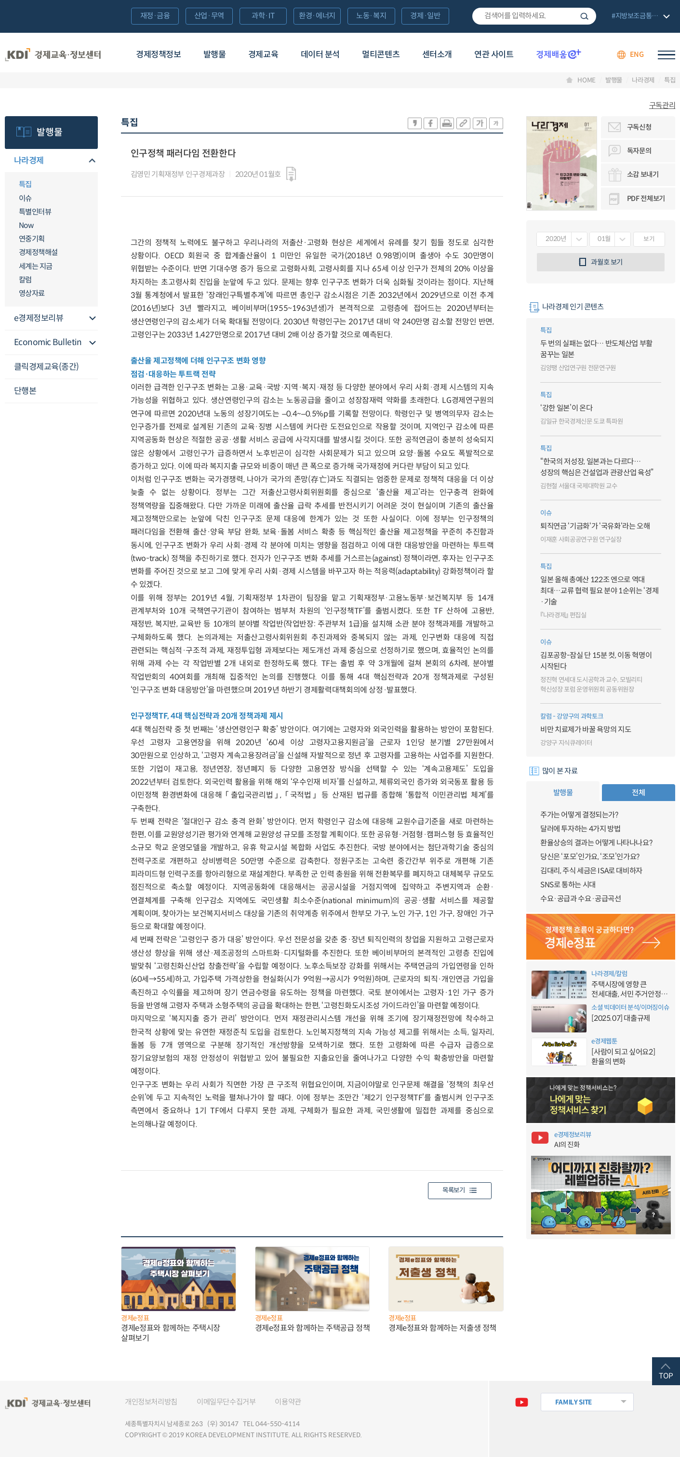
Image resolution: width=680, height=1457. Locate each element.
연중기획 (32, 238)
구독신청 (639, 127)
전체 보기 (639, 16)
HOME (586, 80)
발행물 (214, 54)
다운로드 (291, 174)
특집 (669, 80)
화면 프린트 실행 (447, 123)
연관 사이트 (493, 54)
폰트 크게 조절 (480, 123)
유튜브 (522, 1402)
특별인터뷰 (35, 211)
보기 (648, 239)
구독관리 (662, 105)
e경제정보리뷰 (39, 318)
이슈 (25, 198)
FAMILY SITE (573, 1402)
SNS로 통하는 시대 (568, 884)
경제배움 (558, 54)
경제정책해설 (38, 252)
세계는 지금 (36, 266)
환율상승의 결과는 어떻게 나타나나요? (596, 842)
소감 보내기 (643, 174)
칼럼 (25, 279)
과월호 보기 (607, 262)
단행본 (25, 391)
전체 (638, 792)
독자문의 (639, 151)
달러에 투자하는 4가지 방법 (580, 828)
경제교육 (263, 54)
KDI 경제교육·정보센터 (53, 55)
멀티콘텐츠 (381, 54)
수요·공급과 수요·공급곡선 (580, 898)
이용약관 (288, 1401)
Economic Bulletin (48, 342)
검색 (584, 16)
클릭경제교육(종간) (46, 366)
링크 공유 (463, 123)
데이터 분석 (320, 54)
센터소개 (437, 54)
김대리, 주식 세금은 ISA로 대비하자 (591, 870)
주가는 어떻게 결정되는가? (579, 814)
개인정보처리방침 (151, 1401)
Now (26, 225)
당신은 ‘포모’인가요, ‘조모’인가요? (590, 856)
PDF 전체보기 (646, 198)
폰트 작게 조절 (496, 123)
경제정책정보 (158, 54)
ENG (637, 54)
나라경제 (643, 80)
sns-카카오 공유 (415, 123)
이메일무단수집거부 (226, 1401)
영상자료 (32, 293)
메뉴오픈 (92, 161)
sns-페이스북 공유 (431, 123)
